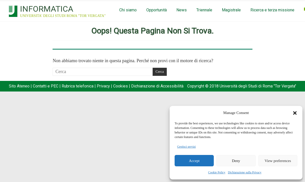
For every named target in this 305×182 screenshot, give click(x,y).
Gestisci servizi (186, 146)
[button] (294, 113)
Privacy (103, 86)
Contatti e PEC (45, 86)
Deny (236, 161)
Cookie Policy (216, 172)
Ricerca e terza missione (272, 10)
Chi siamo (128, 10)
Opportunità (156, 10)
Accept (194, 161)
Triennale (204, 10)
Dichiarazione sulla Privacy (245, 172)
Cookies (120, 86)
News (181, 10)
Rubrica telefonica (77, 86)
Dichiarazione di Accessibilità (157, 86)
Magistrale (231, 10)
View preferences (278, 161)
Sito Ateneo (19, 86)
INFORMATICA (46, 9)
